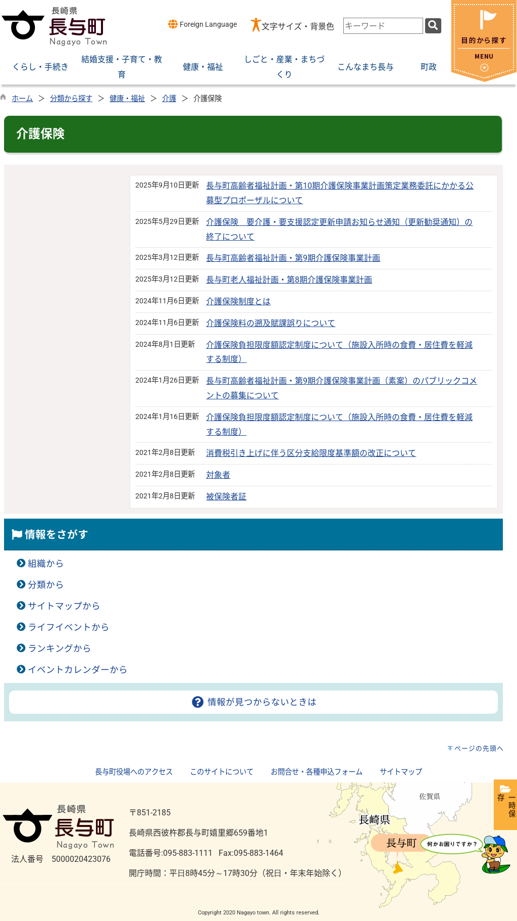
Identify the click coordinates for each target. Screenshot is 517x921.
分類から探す (71, 99)
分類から (46, 585)
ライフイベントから (69, 627)
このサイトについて (221, 772)
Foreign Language (202, 24)
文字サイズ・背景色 (298, 26)
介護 (169, 99)
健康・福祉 (127, 99)
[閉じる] (484, 79)
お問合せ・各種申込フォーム (317, 772)
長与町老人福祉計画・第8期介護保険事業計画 (289, 280)
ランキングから (59, 648)
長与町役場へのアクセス (134, 772)
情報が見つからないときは (253, 702)
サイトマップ (401, 772)
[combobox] (383, 25)
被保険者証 (226, 496)
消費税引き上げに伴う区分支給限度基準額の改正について (311, 453)
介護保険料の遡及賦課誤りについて (270, 323)
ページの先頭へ (479, 748)
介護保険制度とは (238, 301)
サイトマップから (64, 606)
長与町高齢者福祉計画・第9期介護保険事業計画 (293, 258)
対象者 (218, 475)
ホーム (22, 99)
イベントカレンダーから (78, 670)
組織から (46, 564)
